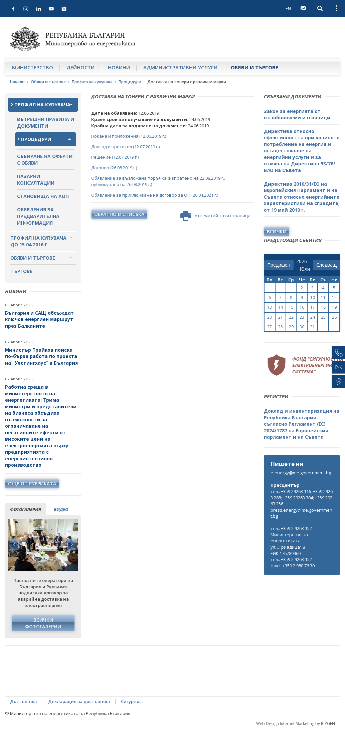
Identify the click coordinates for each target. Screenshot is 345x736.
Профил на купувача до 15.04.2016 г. (38, 241)
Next (71, 544)
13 (269, 307)
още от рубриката (32, 483)
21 (280, 317)
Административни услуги (180, 67)
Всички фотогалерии (43, 623)
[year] (301, 261)
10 (312, 297)
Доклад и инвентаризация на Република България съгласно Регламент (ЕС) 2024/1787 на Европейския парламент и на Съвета (301, 424)
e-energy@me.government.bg (301, 473)
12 (334, 297)
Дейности (80, 67)
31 (312, 327)
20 (269, 317)
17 (312, 307)
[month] (305, 269)
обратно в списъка (119, 214)
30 (302, 327)
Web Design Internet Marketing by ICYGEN (295, 723)
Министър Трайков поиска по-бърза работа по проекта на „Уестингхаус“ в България (41, 356)
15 (291, 307)
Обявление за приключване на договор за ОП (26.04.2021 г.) (154, 195)
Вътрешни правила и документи (45, 122)
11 (323, 297)
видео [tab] (61, 509)
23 (302, 317)
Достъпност (24, 701)
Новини (119, 67)
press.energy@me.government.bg (301, 513)
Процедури (130, 82)
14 (280, 307)
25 (323, 317)
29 (291, 327)
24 (312, 317)
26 (334, 317)
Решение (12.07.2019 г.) (115, 157)
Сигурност (132, 701)
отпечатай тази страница (215, 216)
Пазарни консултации (35, 179)
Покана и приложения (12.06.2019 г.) (128, 136)
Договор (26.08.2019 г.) (114, 168)
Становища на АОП (43, 196)
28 (280, 327)
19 (334, 307)
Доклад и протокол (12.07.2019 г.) (125, 147)
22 (291, 317)
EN (288, 8)
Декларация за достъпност (79, 701)
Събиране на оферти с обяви (44, 159)
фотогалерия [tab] (25, 509)
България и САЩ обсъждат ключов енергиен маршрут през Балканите (39, 319)
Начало (17, 82)
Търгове (21, 271)
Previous (14, 544)
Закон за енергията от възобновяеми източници (297, 114)
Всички (277, 231)
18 (323, 307)
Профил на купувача (92, 82)
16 (302, 307)
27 (269, 327)
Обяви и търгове (254, 67)
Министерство (32, 67)
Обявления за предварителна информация (38, 216)
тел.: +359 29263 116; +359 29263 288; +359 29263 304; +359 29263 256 (302, 497)
